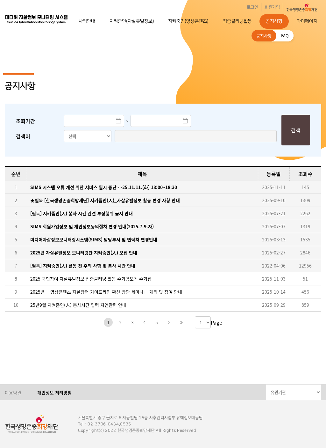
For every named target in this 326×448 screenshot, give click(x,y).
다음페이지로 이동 (168, 322)
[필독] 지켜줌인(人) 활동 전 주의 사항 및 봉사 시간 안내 (82, 265)
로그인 (252, 7)
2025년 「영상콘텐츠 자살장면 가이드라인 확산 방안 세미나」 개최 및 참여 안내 (106, 292)
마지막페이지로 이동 (180, 322)
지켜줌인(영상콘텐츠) (188, 21)
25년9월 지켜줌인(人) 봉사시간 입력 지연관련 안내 (78, 305)
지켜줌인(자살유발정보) (132, 21)
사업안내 (87, 21)
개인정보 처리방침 (54, 392)
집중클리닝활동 (237, 21)
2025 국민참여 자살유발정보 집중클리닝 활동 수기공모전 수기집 (91, 278)
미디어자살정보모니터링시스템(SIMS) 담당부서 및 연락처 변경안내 (93, 239)
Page (216, 322)
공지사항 (274, 21)
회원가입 (272, 7)
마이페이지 (307, 21)
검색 (296, 130)
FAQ (285, 36)
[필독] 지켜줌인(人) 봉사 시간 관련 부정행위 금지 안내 (81, 213)
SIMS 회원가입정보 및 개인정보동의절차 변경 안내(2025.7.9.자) (92, 226)
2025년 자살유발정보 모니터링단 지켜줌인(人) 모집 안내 (83, 252)
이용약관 (13, 392)
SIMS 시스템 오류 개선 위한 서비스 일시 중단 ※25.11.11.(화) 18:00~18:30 (103, 187)
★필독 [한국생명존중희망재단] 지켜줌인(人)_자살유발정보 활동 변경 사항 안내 (105, 200)
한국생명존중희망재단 (36, 19)
